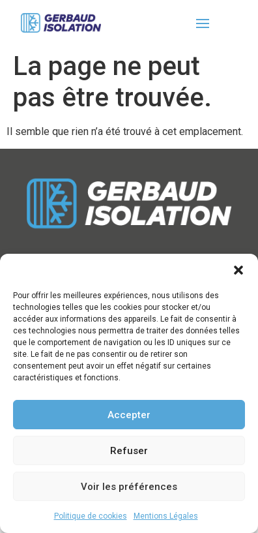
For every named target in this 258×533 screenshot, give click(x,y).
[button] (238, 270)
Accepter (129, 415)
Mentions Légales (166, 516)
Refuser (129, 451)
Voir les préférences (129, 487)
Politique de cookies (90, 516)
